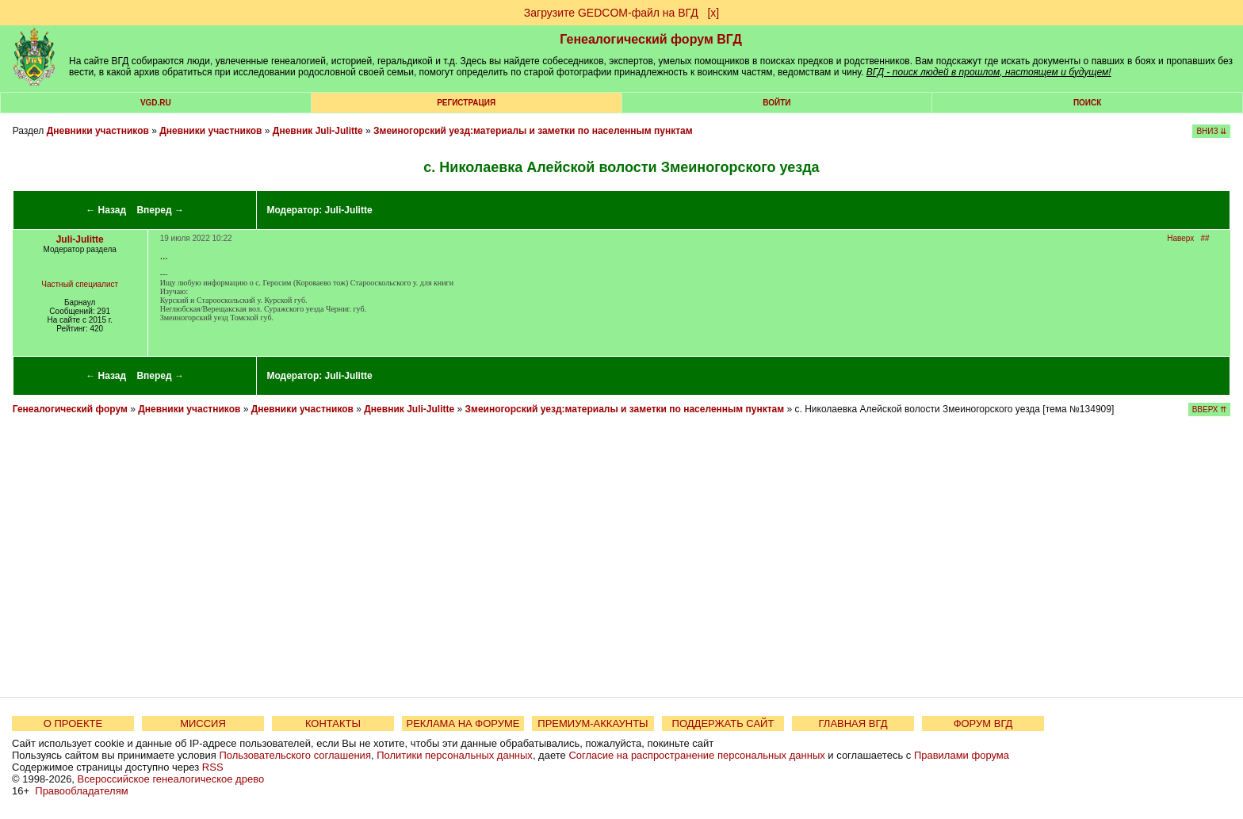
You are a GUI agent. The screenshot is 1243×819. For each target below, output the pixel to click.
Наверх (1180, 238)
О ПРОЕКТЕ (73, 723)
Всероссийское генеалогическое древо (171, 779)
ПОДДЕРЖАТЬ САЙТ (723, 723)
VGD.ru (155, 102)
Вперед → (160, 210)
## (1205, 238)
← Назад (106, 210)
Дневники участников (98, 130)
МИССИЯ (203, 723)
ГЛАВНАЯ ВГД (853, 723)
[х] (713, 12)
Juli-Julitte (349, 210)
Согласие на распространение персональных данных (696, 755)
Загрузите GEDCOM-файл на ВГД (611, 12)
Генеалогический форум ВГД (651, 39)
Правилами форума (961, 755)
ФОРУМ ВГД (983, 723)
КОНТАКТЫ (333, 723)
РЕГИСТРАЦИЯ (466, 102)
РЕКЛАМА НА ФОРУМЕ (462, 723)
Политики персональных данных (455, 755)
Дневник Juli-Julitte (318, 130)
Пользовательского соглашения (295, 755)
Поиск (1087, 102)
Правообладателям (81, 791)
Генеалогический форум (70, 409)
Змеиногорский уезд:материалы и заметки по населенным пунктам (533, 130)
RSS (213, 767)
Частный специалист (79, 284)
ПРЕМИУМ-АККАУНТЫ (592, 723)
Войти (776, 102)
